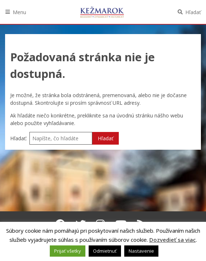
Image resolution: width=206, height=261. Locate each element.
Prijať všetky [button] (67, 251)
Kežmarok (102, 12)
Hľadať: (18, 138)
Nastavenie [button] (141, 251)
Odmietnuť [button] (105, 251)
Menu (19, 12)
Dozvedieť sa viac (172, 239)
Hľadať (193, 12)
